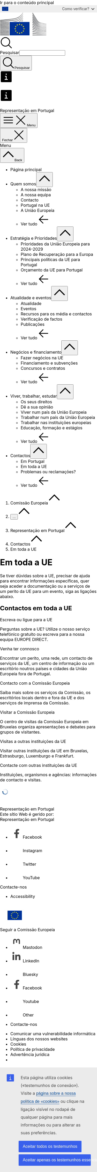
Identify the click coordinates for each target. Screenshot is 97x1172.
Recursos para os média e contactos (56, 313)
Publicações (32, 324)
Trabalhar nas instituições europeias (56, 422)
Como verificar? (78, 9)
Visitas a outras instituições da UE (33, 741)
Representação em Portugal (37, 530)
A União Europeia (37, 210)
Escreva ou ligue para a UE (26, 619)
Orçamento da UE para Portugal (52, 270)
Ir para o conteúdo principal (27, 2)
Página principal (26, 169)
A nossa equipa (36, 194)
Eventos (28, 308)
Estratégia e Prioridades (33, 238)
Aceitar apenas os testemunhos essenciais (57, 1160)
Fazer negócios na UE (42, 357)
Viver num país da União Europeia (54, 412)
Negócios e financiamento (35, 352)
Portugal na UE (35, 205)
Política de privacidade (32, 1049)
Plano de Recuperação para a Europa (57, 254)
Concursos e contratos (43, 368)
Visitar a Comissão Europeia (27, 712)
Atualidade (31, 303)
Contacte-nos (23, 1024)
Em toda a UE (34, 466)
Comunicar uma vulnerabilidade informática (52, 1033)
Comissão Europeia (29, 503)
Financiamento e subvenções (49, 363)
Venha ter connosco (19, 648)
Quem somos (23, 183)
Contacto (30, 200)
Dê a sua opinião (37, 407)
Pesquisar (9, 52)
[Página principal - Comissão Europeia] (23, 33)
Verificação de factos (41, 319)
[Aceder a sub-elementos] (44, 179)
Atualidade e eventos (30, 297)
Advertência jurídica (29, 1054)
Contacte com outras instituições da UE (38, 765)
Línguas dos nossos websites (39, 1038)
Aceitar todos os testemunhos (50, 1146)
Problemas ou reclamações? (48, 471)
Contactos (20, 455)
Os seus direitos (36, 401)
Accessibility (22, 896)
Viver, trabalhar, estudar (33, 396)
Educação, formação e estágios (51, 427)
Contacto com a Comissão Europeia (35, 683)
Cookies (18, 1044)
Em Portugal (32, 461)
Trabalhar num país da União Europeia (58, 417)
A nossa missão (36, 189)
